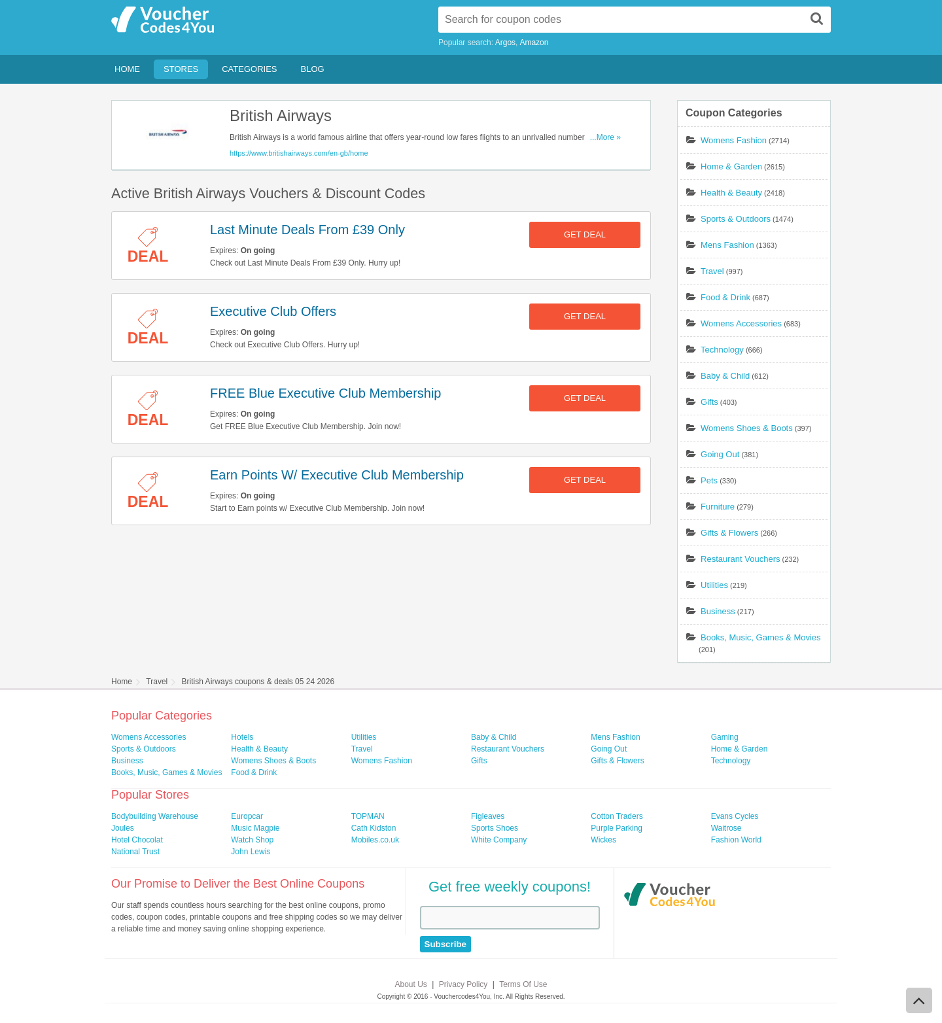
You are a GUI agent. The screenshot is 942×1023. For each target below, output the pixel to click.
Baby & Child (725, 376)
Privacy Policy (463, 984)
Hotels (242, 737)
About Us (411, 984)
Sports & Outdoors (736, 219)
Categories (249, 69)
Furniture (718, 506)
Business (718, 611)
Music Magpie (255, 828)
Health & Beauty (731, 193)
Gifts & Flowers (729, 533)
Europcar (247, 816)
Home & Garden (731, 166)
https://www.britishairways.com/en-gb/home (299, 153)
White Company (499, 839)
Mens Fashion (727, 245)
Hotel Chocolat (137, 839)
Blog (312, 69)
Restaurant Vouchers (740, 559)
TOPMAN (368, 816)
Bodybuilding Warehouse (154, 816)
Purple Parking (616, 828)
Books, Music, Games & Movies (761, 637)
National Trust (135, 851)
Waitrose (726, 828)
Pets (709, 480)
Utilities (714, 585)
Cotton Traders (616, 816)
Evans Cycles (735, 816)
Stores (181, 69)
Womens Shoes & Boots (747, 428)
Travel (712, 271)
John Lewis (250, 851)
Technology (722, 350)
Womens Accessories (741, 323)
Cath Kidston (373, 828)
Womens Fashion (734, 140)
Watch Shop (252, 839)
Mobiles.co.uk (375, 839)
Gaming (725, 737)
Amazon (533, 42)
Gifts (709, 402)
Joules (122, 828)
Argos (505, 42)
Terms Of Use (523, 984)
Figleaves (487, 816)
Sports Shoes (494, 828)
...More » (605, 137)
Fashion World (736, 839)
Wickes (603, 839)
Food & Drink (725, 297)
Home (127, 69)
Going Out (720, 454)
